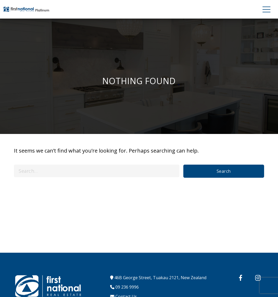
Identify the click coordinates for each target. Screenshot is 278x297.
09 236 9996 (124, 287)
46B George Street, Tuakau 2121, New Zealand (158, 277)
